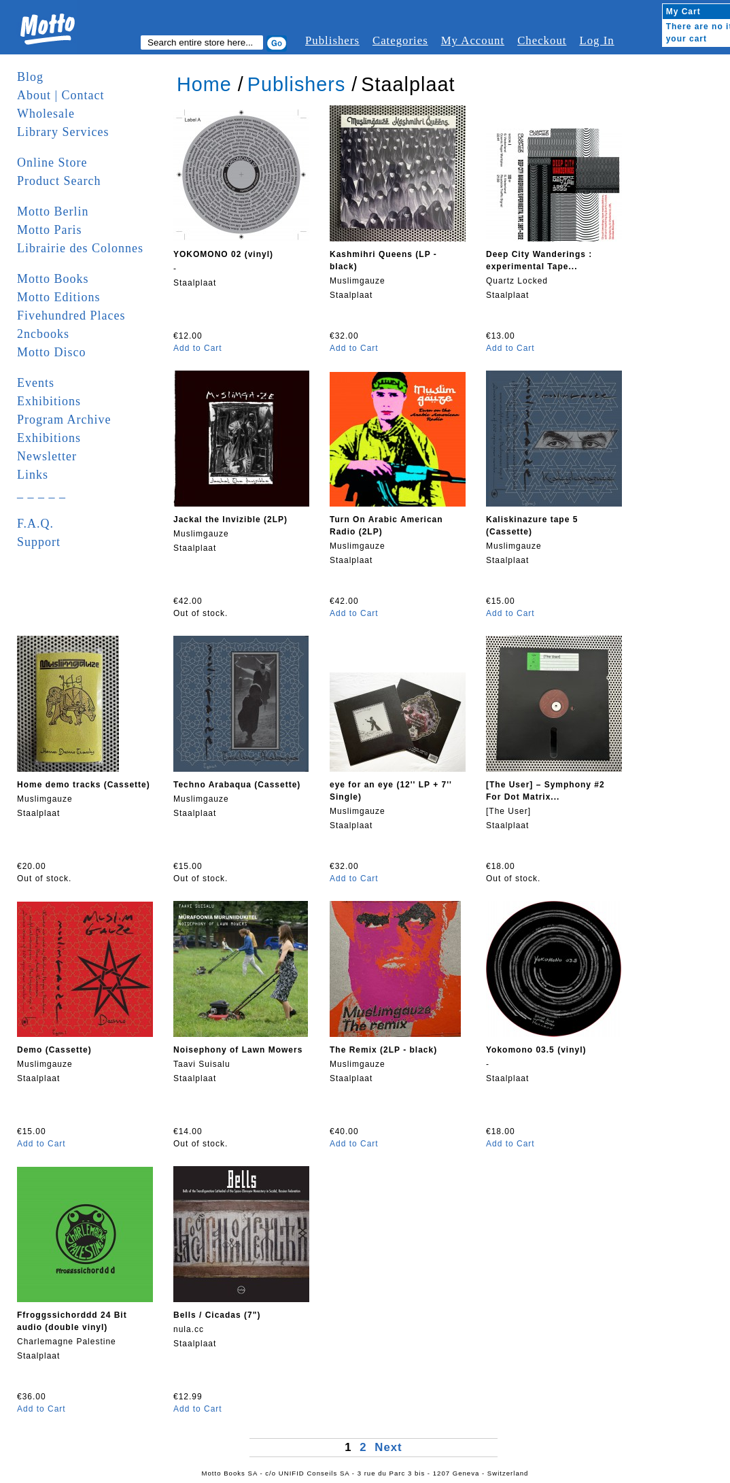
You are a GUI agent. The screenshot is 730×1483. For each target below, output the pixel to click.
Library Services (63, 132)
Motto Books (53, 279)
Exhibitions (49, 401)
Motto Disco (51, 352)
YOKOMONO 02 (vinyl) (223, 254)
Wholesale (46, 113)
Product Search (59, 181)
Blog (30, 77)
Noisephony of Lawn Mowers (237, 1050)
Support (38, 542)
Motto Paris (49, 230)
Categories (400, 40)
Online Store (52, 162)
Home (204, 84)
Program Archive (64, 419)
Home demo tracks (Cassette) (83, 784)
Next (388, 1447)
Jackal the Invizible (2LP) (230, 519)
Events (35, 383)
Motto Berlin (53, 211)
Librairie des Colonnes (80, 248)
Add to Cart (197, 348)
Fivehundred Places (71, 315)
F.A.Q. (35, 523)
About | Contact (61, 95)
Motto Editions (59, 297)
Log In (596, 40)
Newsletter (47, 456)
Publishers (332, 40)
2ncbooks (43, 334)
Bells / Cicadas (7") (216, 1315)
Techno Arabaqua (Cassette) (236, 784)
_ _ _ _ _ (41, 493)
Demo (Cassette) (54, 1050)
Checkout (541, 40)
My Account (472, 40)
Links (32, 474)
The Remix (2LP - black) (383, 1050)
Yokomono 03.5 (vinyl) (536, 1050)
